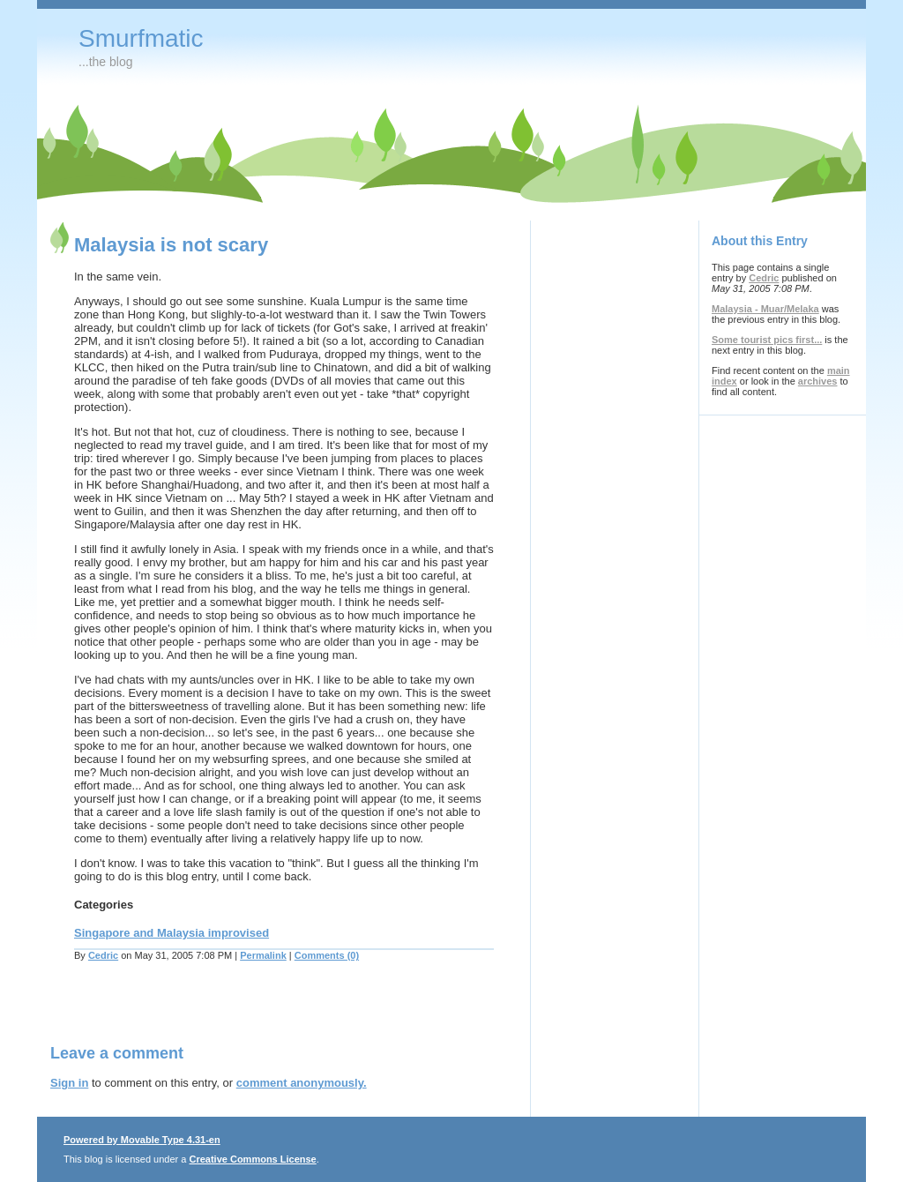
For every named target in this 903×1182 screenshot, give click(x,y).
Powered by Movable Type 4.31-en (141, 1139)
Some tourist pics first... (767, 339)
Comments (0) (327, 955)
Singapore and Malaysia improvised (171, 932)
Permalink (263, 955)
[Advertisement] (256, 1013)
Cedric (103, 955)
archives (818, 381)
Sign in (69, 1082)
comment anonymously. (301, 1082)
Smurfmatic (141, 38)
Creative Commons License (252, 1159)
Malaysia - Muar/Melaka (765, 308)
